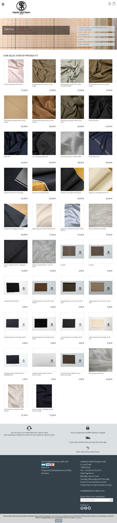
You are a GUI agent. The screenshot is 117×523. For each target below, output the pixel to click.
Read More (78, 517)
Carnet (81, 39)
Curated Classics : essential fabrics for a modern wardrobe (92, 29)
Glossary (45, 473)
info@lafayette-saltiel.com (92, 491)
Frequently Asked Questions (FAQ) (56, 470)
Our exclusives (83, 35)
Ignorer (58, 521)
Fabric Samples (83, 44)
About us (45, 467)
